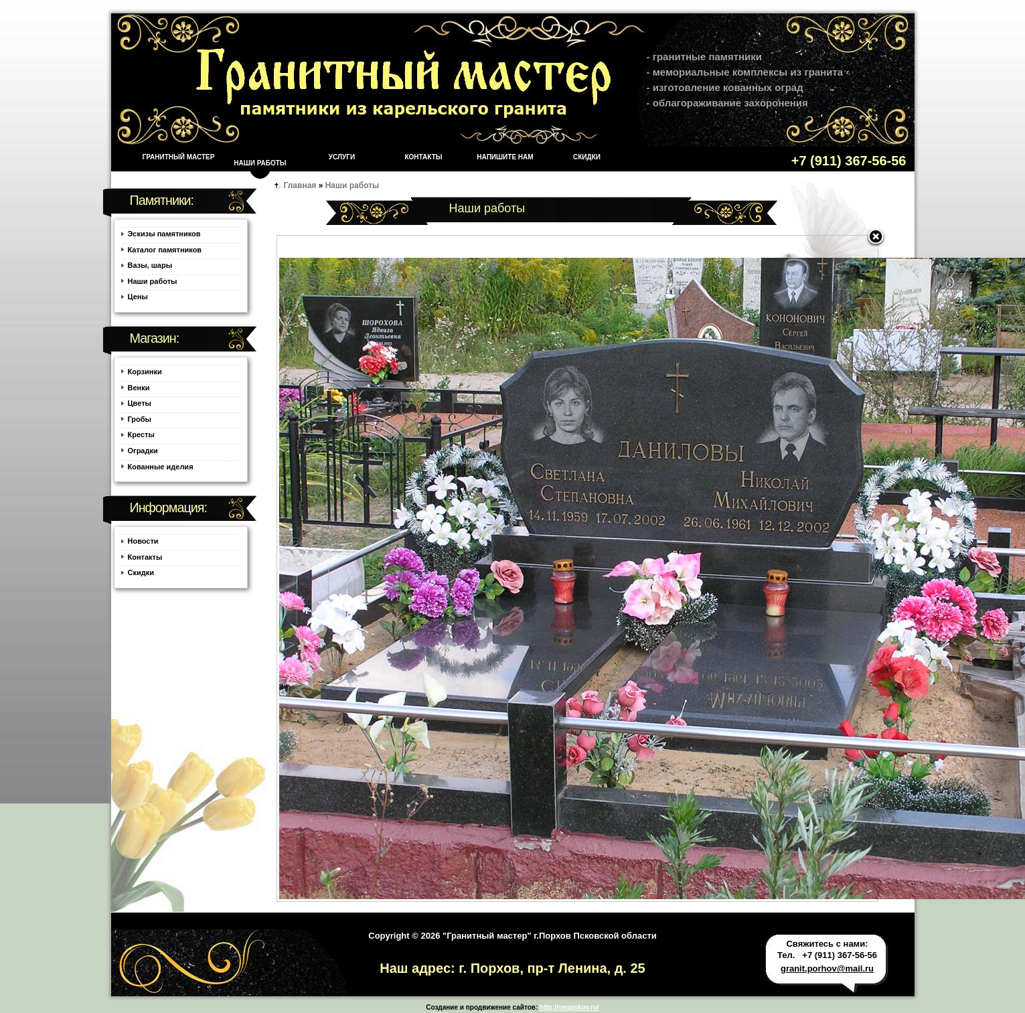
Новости (143, 541)
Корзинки (145, 372)
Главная (300, 185)
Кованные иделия (160, 467)
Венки (139, 388)
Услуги (342, 157)
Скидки (587, 157)
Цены (138, 297)
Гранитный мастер (179, 157)
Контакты (423, 157)
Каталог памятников (165, 250)
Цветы (139, 403)
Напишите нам (505, 157)
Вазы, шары (150, 265)
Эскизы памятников (164, 234)
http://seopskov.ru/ (569, 1007)
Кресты (141, 435)
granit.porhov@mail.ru (827, 968)
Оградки (143, 451)
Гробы (139, 419)
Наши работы (260, 163)
